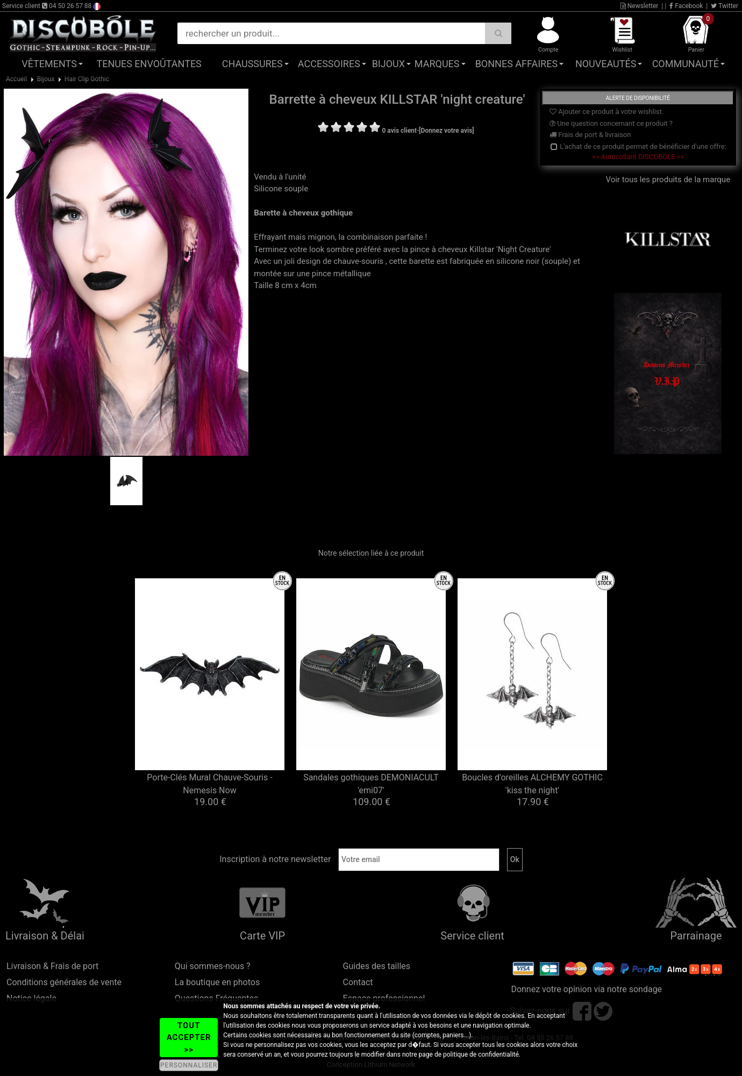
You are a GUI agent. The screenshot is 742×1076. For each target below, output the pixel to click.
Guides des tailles (376, 966)
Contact (358, 982)
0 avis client (399, 130)
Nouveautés (606, 63)
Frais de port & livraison (590, 135)
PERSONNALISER (188, 1065)
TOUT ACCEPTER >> (189, 1038)
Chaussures (252, 63)
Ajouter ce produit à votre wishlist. (606, 111)
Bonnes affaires (516, 63)
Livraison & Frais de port (52, 966)
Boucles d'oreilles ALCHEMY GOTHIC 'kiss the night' (532, 783)
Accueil (16, 79)
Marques (437, 63)
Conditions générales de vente (64, 982)
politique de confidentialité (481, 1054)
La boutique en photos (217, 982)
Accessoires (329, 63)
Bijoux (388, 63)
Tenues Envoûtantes (148, 63)
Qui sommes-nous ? (213, 966)
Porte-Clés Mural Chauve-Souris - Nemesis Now (209, 783)
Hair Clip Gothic (87, 79)
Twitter (724, 6)
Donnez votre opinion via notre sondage (586, 989)
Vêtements (49, 63)
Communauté (685, 63)
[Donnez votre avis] (446, 130)
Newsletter (639, 6)
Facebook (686, 6)
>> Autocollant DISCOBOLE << (638, 157)
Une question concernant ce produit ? (611, 123)
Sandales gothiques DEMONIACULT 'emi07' (371, 783)
